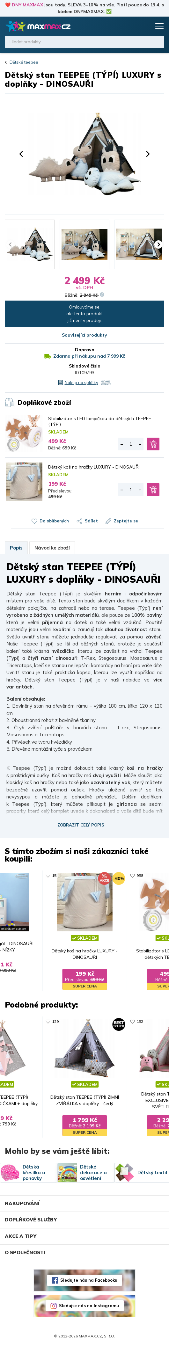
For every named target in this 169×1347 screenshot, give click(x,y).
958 (139, 875)
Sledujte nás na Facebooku (88, 1280)
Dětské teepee (24, 62)
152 (139, 1021)
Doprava (84, 350)
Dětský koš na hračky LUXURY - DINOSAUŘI (94, 467)
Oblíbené (133, 26)
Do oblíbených (54, 520)
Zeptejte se (126, 520)
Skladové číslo (84, 366)
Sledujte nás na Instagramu (89, 1305)
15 (54, 875)
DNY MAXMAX (27, 5)
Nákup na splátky (81, 382)
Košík (145, 26)
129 (55, 1021)
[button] (21, 154)
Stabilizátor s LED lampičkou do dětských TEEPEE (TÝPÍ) (99, 421)
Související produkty (84, 335)
